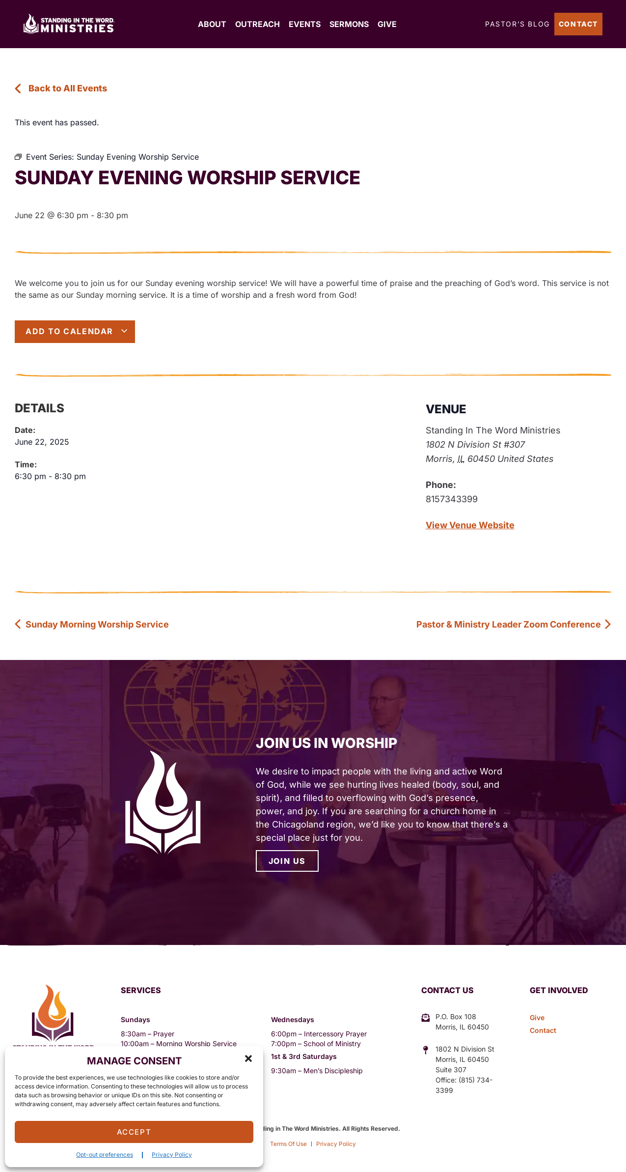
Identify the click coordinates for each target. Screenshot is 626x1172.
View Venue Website (470, 525)
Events (305, 24)
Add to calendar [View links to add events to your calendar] (77, 331)
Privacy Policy (172, 1154)
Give (387, 24)
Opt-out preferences (104, 1154)
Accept (134, 1132)
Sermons (349, 24)
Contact (578, 24)
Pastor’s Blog (517, 24)
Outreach (257, 24)
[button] (248, 1058)
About (212, 24)
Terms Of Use (288, 1143)
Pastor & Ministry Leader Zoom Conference (514, 624)
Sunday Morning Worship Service (92, 624)
